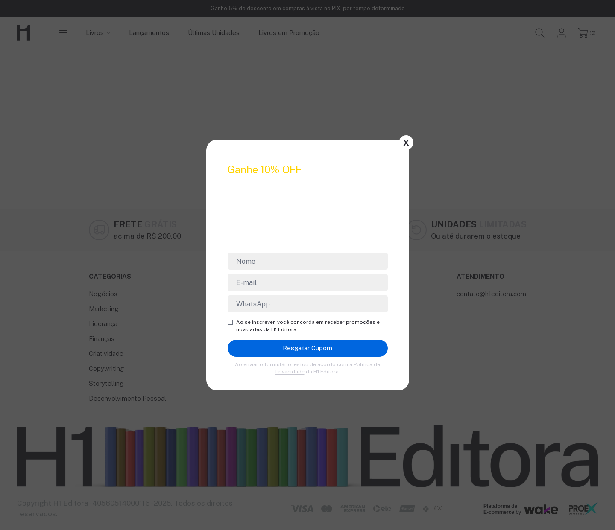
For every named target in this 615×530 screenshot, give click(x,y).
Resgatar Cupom (307, 348)
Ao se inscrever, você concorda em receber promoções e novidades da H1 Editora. (304, 325)
